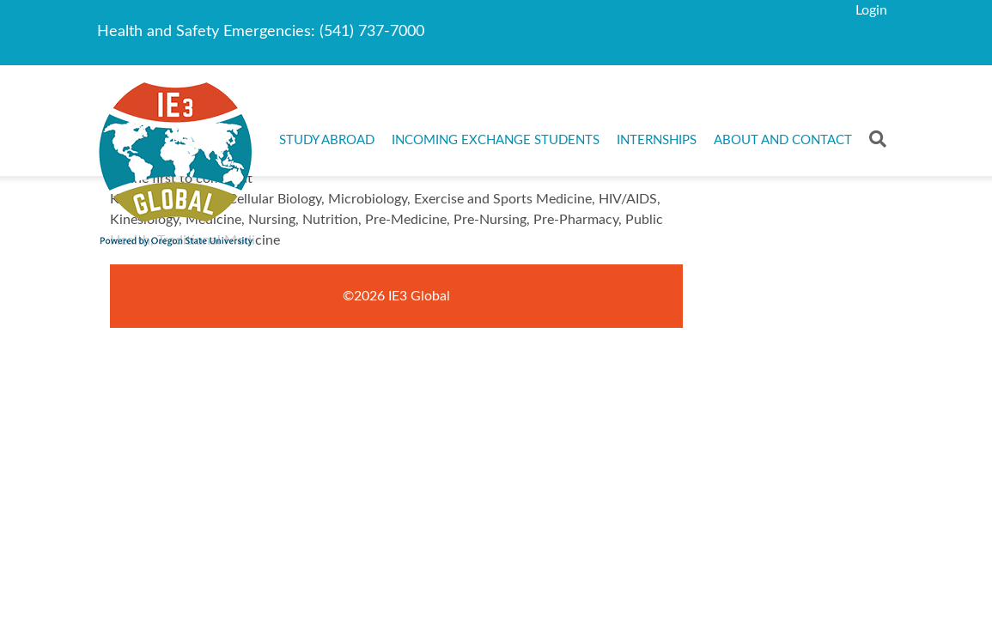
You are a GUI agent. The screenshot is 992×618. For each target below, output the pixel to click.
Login (871, 10)
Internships (657, 140)
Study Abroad (326, 140)
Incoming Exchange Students (495, 140)
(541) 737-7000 (372, 31)
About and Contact (783, 140)
